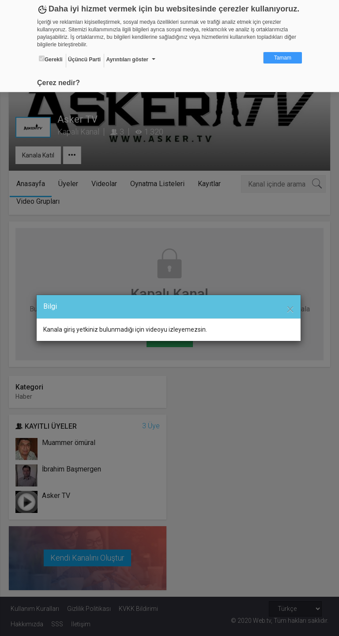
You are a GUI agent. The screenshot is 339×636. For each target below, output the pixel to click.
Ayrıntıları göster (127, 59)
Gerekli (51, 59)
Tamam (282, 58)
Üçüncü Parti (84, 59)
